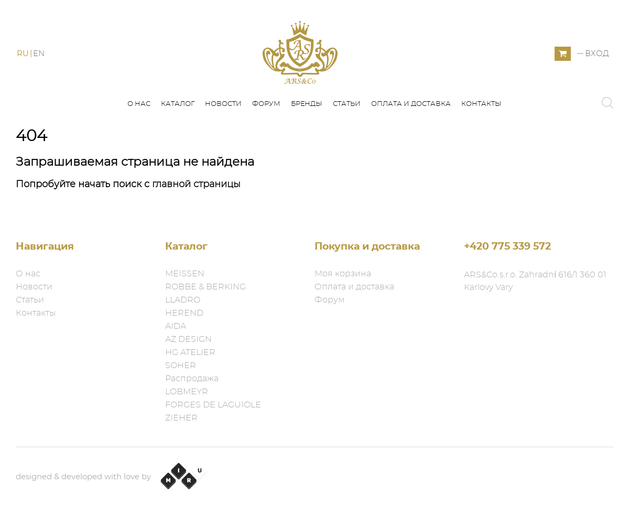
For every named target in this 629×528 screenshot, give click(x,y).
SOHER (180, 365)
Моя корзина (342, 274)
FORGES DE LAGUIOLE (213, 405)
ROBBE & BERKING (205, 287)
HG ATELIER (190, 352)
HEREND (184, 313)
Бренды (306, 104)
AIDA (175, 326)
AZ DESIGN (188, 339)
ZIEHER (181, 418)
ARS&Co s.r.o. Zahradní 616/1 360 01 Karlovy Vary (535, 281)
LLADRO (182, 300)
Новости (223, 104)
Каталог (177, 104)
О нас (138, 104)
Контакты (481, 104)
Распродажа (192, 378)
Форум (266, 104)
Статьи (347, 104)
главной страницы (196, 184)
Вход (597, 54)
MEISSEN (184, 274)
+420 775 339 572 (507, 247)
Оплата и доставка (411, 104)
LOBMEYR (186, 391)
